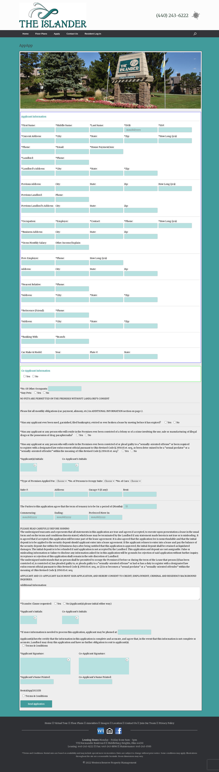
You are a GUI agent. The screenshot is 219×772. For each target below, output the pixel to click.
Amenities (92, 723)
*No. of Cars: (128, 481)
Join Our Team (148, 723)
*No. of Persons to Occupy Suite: (92, 481)
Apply (57, 33)
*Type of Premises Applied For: (44, 481)
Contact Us (72, 33)
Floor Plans (41, 33)
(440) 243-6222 (172, 15)
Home (26, 33)
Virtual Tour (61, 723)
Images (105, 723)
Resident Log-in (93, 33)
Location (117, 723)
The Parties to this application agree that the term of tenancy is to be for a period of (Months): (88, 506)
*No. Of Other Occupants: (50, 388)
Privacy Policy (166, 723)
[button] (195, 33)
